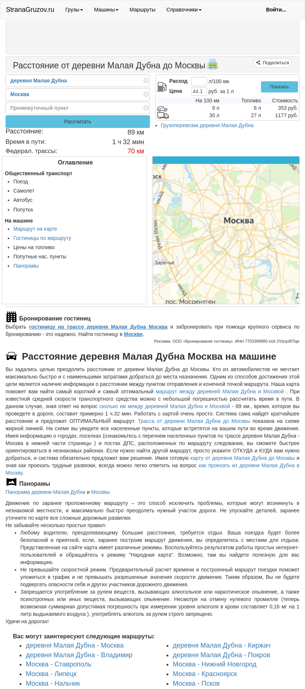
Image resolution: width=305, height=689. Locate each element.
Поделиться (275, 62)
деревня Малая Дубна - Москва (75, 645)
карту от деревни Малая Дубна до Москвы (243, 458)
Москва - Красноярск (205, 674)
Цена (175, 91)
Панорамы (26, 266)
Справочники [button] (184, 10)
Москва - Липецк (51, 674)
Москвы (100, 492)
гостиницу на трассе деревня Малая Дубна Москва (98, 327)
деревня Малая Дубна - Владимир (79, 654)
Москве (133, 334)
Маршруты (142, 10)
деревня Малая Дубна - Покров (221, 654)
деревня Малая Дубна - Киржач (222, 645)
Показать (279, 86)
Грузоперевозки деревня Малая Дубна (207, 125)
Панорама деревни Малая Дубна (45, 492)
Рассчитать (77, 122)
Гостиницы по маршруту (42, 238)
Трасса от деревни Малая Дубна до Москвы (194, 421)
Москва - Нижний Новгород (214, 664)
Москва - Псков (196, 683)
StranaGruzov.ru (30, 9)
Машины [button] (106, 10)
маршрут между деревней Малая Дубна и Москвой (221, 391)
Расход (178, 81)
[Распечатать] (213, 66)
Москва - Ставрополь (58, 664)
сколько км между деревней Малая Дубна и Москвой (164, 406)
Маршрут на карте (35, 229)
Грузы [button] (74, 10)
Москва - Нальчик (53, 683)
